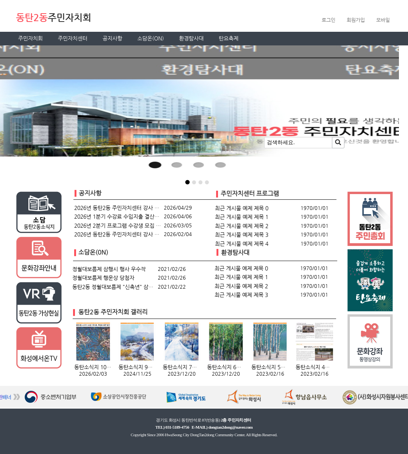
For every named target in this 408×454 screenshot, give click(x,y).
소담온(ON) (150, 38)
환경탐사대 (191, 38)
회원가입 (356, 20)
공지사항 (112, 38)
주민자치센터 (72, 38)
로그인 (328, 20)
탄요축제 (228, 38)
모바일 (383, 20)
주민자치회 (30, 38)
